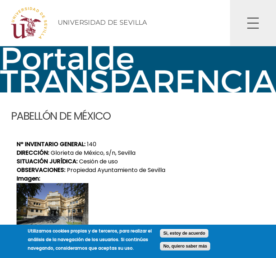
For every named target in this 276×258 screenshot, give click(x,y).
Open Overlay (253, 23)
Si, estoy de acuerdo (184, 235)
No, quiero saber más (185, 248)
